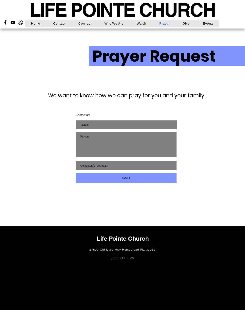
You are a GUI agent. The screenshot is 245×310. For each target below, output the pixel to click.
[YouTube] (13, 22)
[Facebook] (5, 22)
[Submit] (126, 178)
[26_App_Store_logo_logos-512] (20, 22)
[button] (85, 23)
